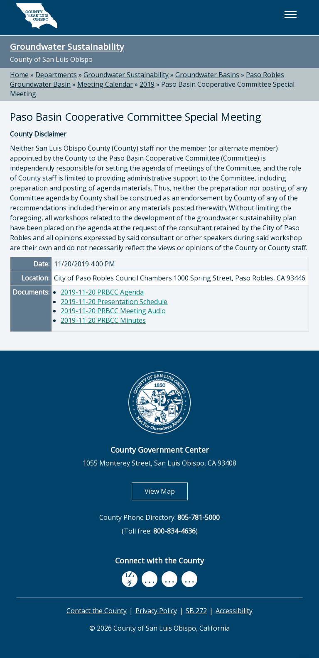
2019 (147, 84)
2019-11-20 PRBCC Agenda (102, 292)
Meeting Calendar (105, 84)
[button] (290, 14)
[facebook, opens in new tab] (129, 579)
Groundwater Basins (207, 74)
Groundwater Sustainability (67, 46)
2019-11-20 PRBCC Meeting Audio (113, 310)
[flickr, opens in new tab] (169, 579)
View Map (166, 491)
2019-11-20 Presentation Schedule (114, 301)
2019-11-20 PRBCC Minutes (103, 320)
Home (19, 74)
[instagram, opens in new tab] (189, 579)
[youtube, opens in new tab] (149, 579)
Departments (56, 74)
